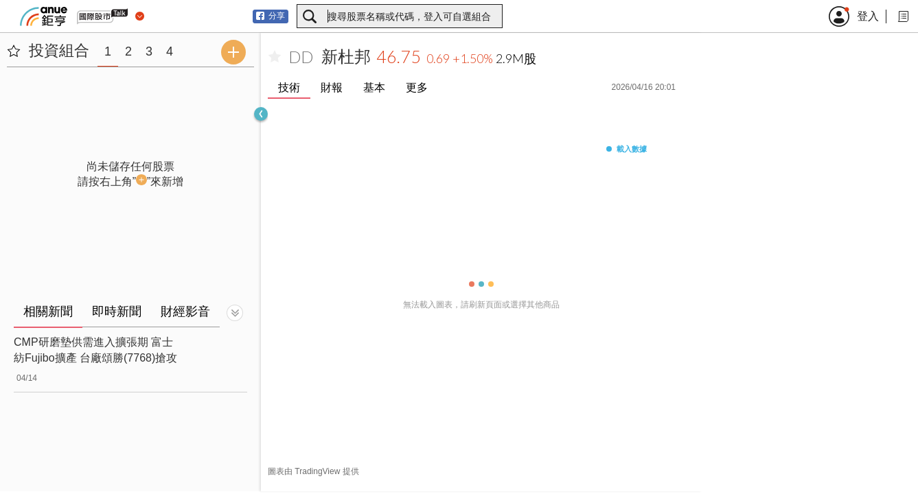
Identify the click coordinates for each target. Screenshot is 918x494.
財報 (332, 87)
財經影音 (185, 311)
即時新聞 (116, 311)
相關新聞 (48, 311)
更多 (417, 87)
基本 (374, 87)
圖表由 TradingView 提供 (313, 471)
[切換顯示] (235, 313)
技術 (289, 87)
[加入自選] (275, 57)
